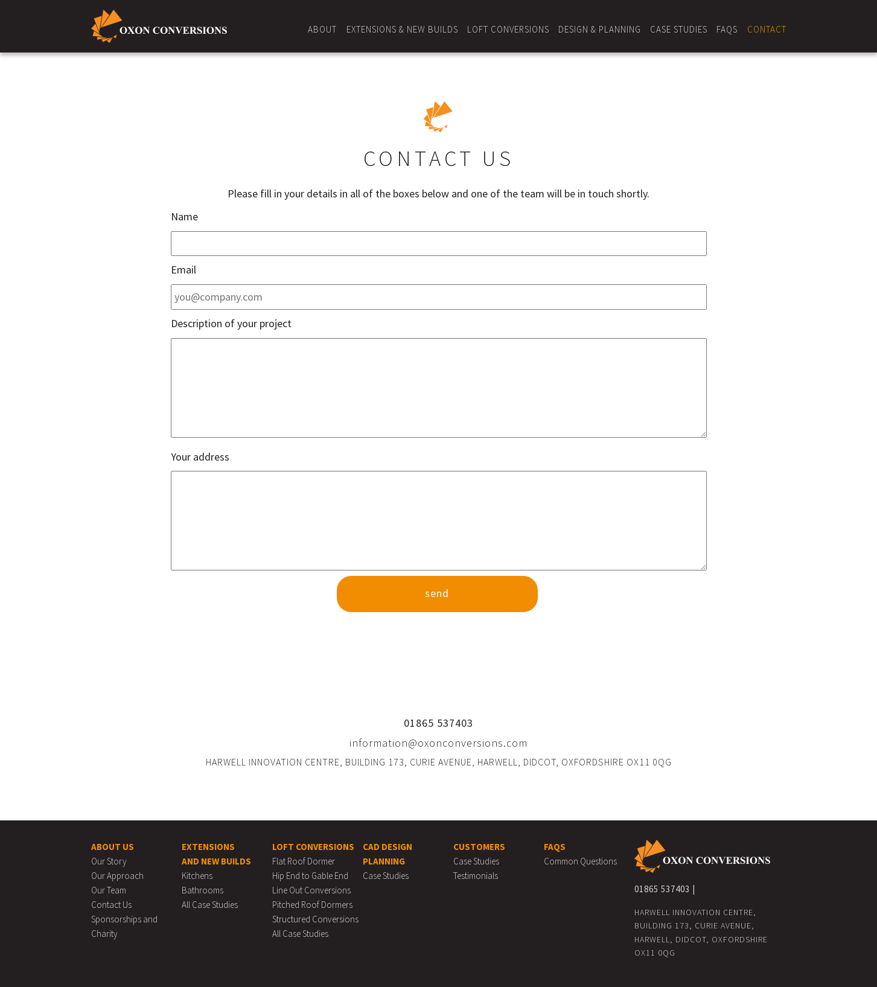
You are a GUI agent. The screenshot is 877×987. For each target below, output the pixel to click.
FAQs (727, 29)
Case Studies (678, 29)
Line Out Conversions (311, 890)
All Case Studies (210, 904)
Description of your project (231, 323)
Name (184, 216)
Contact (766, 29)
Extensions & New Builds (402, 29)
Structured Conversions (315, 919)
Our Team (108, 890)
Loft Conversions (508, 29)
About (322, 29)
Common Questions (580, 861)
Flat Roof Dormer (303, 861)
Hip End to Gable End (310, 875)
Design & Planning (599, 29)
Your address (200, 457)
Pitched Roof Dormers (312, 904)
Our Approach (117, 875)
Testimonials (475, 875)
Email (183, 269)
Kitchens (197, 875)
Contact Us (111, 904)
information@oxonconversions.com (438, 743)
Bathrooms (202, 890)
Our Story (109, 861)
